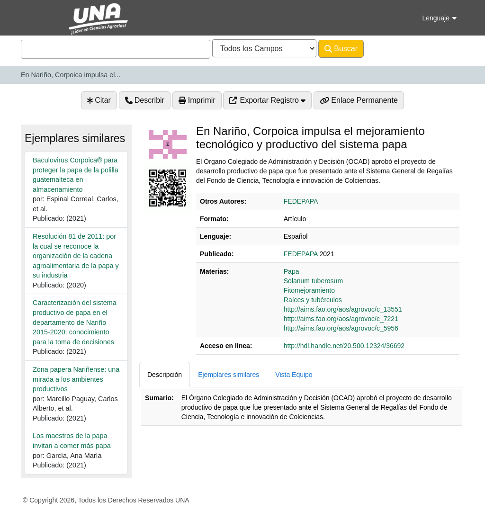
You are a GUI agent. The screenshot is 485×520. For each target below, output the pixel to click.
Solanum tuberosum (313, 281)
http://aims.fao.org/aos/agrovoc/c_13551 (343, 309)
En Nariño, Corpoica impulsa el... (70, 75)
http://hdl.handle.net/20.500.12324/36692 (344, 346)
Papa (291, 271)
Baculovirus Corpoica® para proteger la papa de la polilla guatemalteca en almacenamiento (75, 174)
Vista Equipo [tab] (293, 374)
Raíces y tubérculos (313, 300)
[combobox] (115, 49)
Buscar (341, 48)
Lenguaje (439, 18)
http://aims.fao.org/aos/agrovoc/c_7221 (341, 319)
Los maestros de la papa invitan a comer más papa (72, 440)
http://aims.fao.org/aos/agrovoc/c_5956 (341, 328)
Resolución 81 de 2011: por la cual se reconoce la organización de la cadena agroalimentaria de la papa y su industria (76, 256)
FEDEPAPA (301, 201)
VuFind (37, 16)
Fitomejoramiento (309, 290)
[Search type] (264, 48)
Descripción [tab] (164, 374)
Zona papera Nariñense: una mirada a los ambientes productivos (76, 379)
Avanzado (388, 49)
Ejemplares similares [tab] (228, 374)
